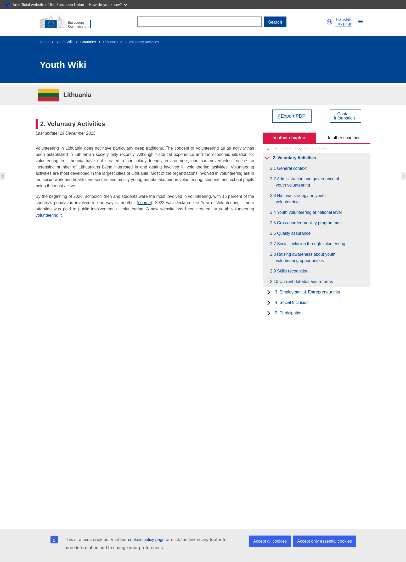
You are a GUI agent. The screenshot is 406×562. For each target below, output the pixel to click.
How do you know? (108, 4)
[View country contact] (345, 116)
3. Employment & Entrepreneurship (307, 292)
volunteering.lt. (49, 215)
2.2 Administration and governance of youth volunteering (307, 182)
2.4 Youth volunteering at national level (309, 212)
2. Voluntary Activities (294, 158)
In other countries (344, 137)
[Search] (199, 22)
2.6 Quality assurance (293, 233)
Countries (88, 42)
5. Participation (289, 313)
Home (44, 42)
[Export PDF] (292, 116)
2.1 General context (291, 168)
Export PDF (293, 116)
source (144, 202)
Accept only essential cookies (324, 541)
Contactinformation (344, 116)
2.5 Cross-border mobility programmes (308, 223)
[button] (329, 22)
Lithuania (110, 42)
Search (275, 22)
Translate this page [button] (344, 22)
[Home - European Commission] (68, 21)
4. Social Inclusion (292, 302)
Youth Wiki (65, 42)
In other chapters (290, 137)
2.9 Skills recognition (292, 271)
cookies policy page (146, 539)
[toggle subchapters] (266, 158)
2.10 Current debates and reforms (304, 281)
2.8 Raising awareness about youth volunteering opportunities (305, 257)
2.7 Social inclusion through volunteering (310, 244)
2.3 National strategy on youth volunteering (301, 198)
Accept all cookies (270, 541)
